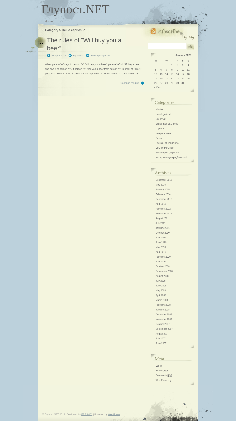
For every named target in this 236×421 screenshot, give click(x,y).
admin (80, 55)
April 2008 (161, 295)
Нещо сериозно (102, 55)
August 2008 (162, 276)
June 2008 (161, 285)
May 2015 (161, 184)
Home (49, 21)
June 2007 (161, 343)
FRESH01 (87, 414)
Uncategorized (163, 114)
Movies (159, 109)
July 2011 (161, 223)
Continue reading (129, 83)
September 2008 (164, 271)
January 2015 (163, 189)
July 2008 (161, 281)
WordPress (114, 414)
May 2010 (161, 247)
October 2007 (163, 324)
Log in (159, 365)
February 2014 (163, 194)
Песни (159, 138)
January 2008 (163, 309)
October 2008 (163, 266)
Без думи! (161, 119)
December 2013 (164, 199)
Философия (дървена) (168, 152)
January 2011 (163, 228)
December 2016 (164, 180)
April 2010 (161, 252)
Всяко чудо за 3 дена (167, 123)
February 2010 (163, 256)
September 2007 (164, 329)
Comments (164, 375)
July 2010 (161, 237)
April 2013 (161, 204)
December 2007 (164, 314)
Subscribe (173, 33)
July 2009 (161, 261)
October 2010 (163, 232)
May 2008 (161, 290)
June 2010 (161, 242)
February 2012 (163, 208)
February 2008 (163, 305)
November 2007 (164, 319)
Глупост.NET (75, 9)
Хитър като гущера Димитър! (171, 157)
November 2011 (164, 213)
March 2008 (162, 300)
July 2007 (161, 338)
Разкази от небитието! (167, 143)
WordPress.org (163, 380)
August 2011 (162, 218)
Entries (162, 370)
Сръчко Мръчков (165, 147)
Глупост (160, 128)
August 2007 (162, 333)
